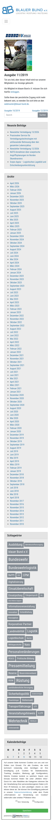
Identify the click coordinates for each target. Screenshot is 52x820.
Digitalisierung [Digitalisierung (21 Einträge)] (15, 581)
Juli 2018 (14, 487)
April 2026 (14, 183)
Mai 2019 (14, 458)
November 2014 (17, 511)
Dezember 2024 (17, 236)
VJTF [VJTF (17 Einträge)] (40, 713)
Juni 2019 (14, 454)
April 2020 (14, 421)
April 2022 (14, 342)
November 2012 (17, 517)
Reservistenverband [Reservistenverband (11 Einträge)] (28, 673)
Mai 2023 (14, 299)
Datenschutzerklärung (23, 792)
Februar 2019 (15, 468)
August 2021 (15, 368)
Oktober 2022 (16, 322)
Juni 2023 (14, 295)
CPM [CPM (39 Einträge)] (26, 575)
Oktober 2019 (16, 441)
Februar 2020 (15, 428)
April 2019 (14, 461)
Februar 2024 (15, 269)
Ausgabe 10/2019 (12, 110)
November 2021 (17, 358)
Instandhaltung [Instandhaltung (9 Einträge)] (26, 612)
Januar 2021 (15, 391)
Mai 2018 (14, 494)
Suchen (43, 115)
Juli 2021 (14, 372)
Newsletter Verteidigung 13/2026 (24, 132)
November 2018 (17, 477)
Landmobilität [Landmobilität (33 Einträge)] (16, 631)
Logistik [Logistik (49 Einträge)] (32, 631)
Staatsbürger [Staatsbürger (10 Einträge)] (13, 700)
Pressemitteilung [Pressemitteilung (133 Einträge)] (21, 665)
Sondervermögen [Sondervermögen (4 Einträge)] (37, 694)
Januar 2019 (15, 471)
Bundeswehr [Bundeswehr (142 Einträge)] (18, 559)
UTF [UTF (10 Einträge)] (35, 706)
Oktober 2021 (16, 362)
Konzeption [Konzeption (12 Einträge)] (13, 618)
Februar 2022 (15, 348)
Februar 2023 (15, 309)
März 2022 (14, 345)
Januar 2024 (15, 272)
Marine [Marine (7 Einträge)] (29, 638)
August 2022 (15, 329)
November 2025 (17, 200)
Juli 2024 (14, 252)
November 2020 (17, 398)
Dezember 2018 (17, 474)
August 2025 (15, 209)
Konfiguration (39, 802)
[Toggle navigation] (6, 21)
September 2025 (17, 206)
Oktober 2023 (16, 282)
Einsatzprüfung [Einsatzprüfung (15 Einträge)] (15, 595)
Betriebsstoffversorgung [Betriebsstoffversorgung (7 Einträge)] (34, 545)
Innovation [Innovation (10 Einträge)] (12, 612)
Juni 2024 (14, 256)
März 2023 (14, 305)
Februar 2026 (15, 190)
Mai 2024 (14, 259)
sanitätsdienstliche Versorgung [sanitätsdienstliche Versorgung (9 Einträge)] (20, 687)
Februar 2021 (15, 388)
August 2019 (15, 448)
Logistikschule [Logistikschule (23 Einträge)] (16, 638)
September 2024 (17, 246)
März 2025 (14, 226)
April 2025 (14, 223)
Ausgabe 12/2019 (40, 110)
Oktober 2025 (16, 203)
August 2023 (15, 289)
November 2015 (17, 507)
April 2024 (14, 262)
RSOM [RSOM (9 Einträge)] (10, 680)
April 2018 (14, 497)
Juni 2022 (14, 335)
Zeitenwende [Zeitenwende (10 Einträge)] (13, 728)
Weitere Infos (30, 798)
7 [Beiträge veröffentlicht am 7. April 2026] (13, 757)
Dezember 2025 (17, 196)
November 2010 (17, 524)
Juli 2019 (14, 451)
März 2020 (14, 425)
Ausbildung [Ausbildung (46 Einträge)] (15, 544)
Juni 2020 (14, 415)
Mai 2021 (14, 378)
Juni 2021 (14, 375)
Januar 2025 (15, 233)
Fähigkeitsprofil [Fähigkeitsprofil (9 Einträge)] (31, 595)
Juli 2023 (14, 292)
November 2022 (17, 319)
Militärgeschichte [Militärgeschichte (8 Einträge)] (14, 645)
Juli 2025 (14, 213)
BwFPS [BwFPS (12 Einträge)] (11, 575)
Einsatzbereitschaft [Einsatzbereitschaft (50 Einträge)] (20, 589)
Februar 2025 (15, 229)
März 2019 (14, 464)
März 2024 (14, 266)
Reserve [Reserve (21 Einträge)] (12, 673)
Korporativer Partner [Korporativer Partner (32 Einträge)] (20, 624)
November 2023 (17, 279)
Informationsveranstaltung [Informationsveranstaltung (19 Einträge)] (21, 606)
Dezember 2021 (17, 355)
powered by (8, 816)
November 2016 (17, 504)
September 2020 (17, 405)
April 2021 (14, 381)
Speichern (27, 811)
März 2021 (14, 385)
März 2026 (14, 186)
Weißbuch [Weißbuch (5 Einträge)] (33, 721)
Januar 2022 (15, 352)
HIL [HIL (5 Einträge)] (41, 595)
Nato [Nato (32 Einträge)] (27, 644)
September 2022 (17, 325)
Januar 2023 (15, 312)
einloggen (15, 92)
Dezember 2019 (17, 434)
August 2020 (15, 408)
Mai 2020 (14, 418)
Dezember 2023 (17, 276)
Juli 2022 (14, 332)
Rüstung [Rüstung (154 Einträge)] (22, 680)
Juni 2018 (14, 491)
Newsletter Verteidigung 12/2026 (24, 148)
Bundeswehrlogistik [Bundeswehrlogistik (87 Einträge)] (22, 568)
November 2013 (17, 514)
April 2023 (14, 302)
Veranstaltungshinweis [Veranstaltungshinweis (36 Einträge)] (21, 713)
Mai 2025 (14, 219)
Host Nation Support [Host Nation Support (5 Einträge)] (14, 601)
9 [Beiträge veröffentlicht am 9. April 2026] (24, 757)
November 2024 (17, 239)
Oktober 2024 (16, 243)
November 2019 (17, 438)
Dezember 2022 (17, 315)
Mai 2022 (14, 338)
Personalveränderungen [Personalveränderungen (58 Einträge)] (24, 652)
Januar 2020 (15, 431)
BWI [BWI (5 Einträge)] (18, 575)
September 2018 (17, 484)
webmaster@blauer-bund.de (16, 104)
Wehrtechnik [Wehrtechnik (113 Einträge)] (17, 721)
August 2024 (15, 249)
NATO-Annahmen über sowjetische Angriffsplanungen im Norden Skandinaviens (25, 155)
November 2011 (17, 520)
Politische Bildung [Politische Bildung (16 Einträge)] (25, 658)
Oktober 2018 (16, 481)
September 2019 (17, 444)
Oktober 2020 (16, 401)
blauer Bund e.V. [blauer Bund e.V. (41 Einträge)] (18, 552)
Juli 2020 (14, 411)
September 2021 (17, 365)
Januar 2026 (15, 193)
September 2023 (17, 286)
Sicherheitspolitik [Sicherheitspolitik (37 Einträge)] (18, 694)
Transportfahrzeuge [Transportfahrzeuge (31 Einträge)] (19, 706)
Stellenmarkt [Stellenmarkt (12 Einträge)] (27, 700)
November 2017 (17, 501)
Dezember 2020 (17, 395)
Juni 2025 (14, 216)
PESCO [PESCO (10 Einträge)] (11, 658)
